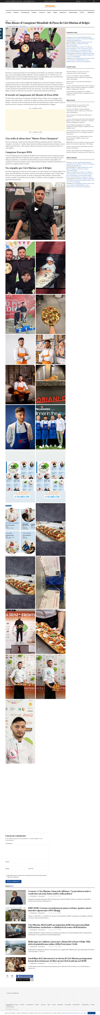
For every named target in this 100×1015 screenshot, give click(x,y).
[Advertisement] (35, 120)
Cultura (34, 12)
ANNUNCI (90, 12)
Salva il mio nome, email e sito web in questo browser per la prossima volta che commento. (26, 876)
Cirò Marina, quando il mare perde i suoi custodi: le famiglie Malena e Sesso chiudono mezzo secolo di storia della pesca (80, 60)
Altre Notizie (13, 20)
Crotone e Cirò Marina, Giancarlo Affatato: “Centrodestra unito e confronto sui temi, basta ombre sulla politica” (79, 77)
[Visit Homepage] (50, 6)
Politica (16, 12)
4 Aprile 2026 (53, 896)
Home (6, 20)
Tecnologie (68, 1005)
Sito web (30, 869)
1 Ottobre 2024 (34, 26)
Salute (55, 12)
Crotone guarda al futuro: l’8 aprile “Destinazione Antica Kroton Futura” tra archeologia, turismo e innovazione (80, 132)
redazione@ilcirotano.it (28, 1)
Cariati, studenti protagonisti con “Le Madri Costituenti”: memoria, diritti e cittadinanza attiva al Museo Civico (80, 93)
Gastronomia (73, 12)
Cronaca (8, 12)
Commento (9, 843)
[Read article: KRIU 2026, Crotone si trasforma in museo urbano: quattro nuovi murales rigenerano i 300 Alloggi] (15, 915)
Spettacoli (63, 12)
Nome (7, 862)
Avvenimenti (25, 12)
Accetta (91, 1013)
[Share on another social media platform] (32, 980)
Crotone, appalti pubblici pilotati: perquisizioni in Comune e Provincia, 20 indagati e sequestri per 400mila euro (80, 39)
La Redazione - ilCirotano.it (37, 896)
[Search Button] (94, 1)
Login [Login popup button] (78, 1)
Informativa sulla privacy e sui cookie (75, 1013)
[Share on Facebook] (24, 976)
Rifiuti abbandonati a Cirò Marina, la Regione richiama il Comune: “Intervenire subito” (79, 43)
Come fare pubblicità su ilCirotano (13, 1)
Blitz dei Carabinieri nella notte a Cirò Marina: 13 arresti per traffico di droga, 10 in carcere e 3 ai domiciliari (80, 55)
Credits (93, 1005)
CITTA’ (82, 12)
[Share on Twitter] (23, 980)
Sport (49, 12)
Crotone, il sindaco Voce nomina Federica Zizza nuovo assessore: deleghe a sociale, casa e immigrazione (79, 138)
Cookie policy (85, 1005)
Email (7, 869)
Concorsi (42, 12)
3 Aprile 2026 (53, 930)
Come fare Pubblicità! (13, 993)
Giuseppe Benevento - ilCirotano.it (16, 26)
